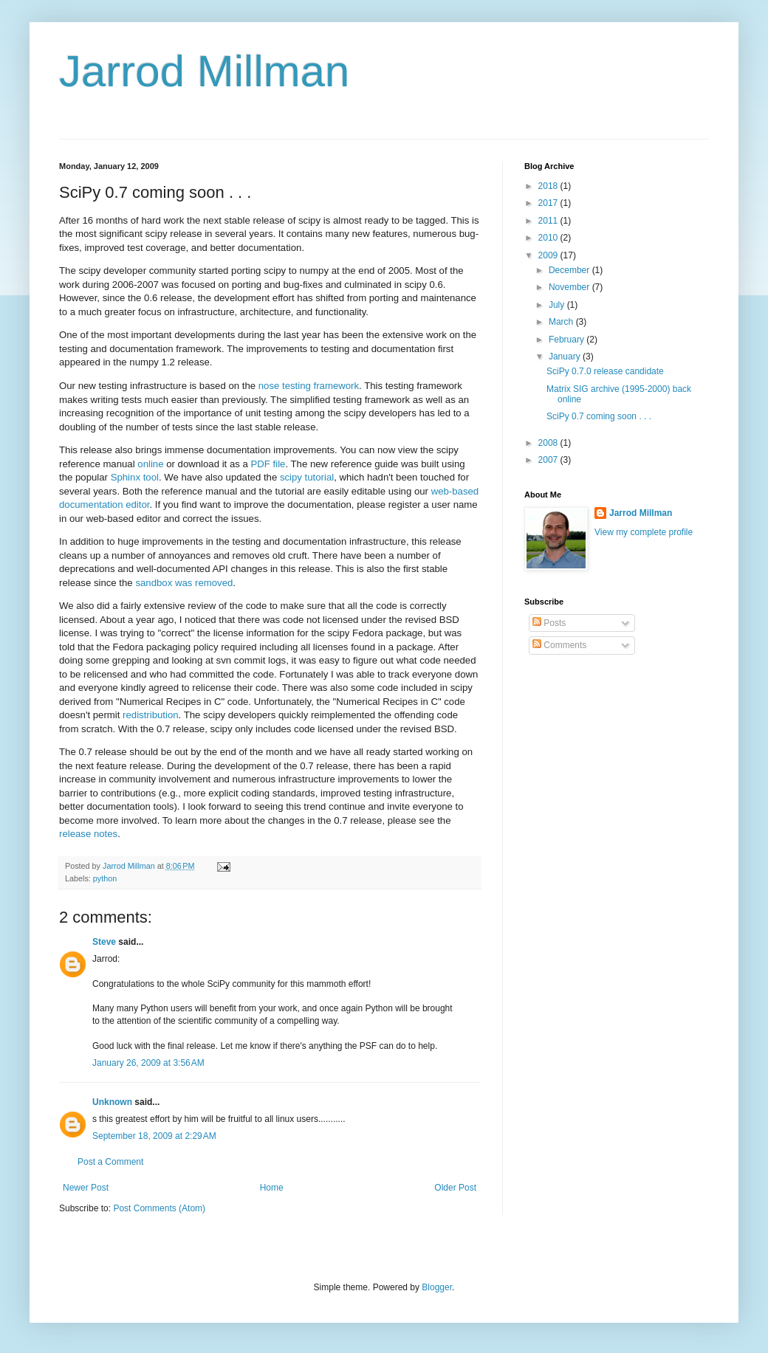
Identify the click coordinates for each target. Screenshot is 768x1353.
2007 (549, 460)
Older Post (455, 1187)
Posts (549, 623)
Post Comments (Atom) (159, 1208)
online (150, 463)
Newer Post (86, 1187)
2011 (549, 221)
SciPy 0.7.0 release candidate (605, 371)
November (570, 287)
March (562, 322)
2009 (549, 255)
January (566, 356)
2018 (549, 186)
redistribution (151, 714)
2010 (549, 238)
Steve (104, 942)
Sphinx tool (135, 477)
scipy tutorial (307, 477)
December (570, 270)
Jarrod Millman (204, 71)
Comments (559, 645)
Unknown (112, 1102)
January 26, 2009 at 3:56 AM (148, 1063)
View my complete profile (643, 532)
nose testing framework (308, 385)
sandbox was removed (184, 582)
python (105, 878)
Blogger (437, 1287)
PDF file (268, 463)
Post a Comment (110, 1162)
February (567, 339)
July (558, 305)
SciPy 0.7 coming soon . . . (598, 416)
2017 (549, 203)
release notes (88, 833)
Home (272, 1187)
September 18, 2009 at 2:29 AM (154, 1136)
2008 (549, 443)
